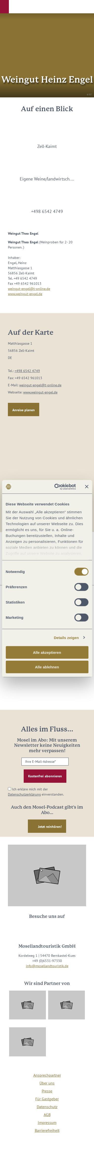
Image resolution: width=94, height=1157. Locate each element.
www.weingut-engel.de (25, 294)
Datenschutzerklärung (24, 794)
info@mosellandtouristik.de (47, 966)
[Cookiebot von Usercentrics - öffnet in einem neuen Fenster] (56, 486)
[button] (4, 6)
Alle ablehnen (47, 667)
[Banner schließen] (86, 486)
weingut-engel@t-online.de (29, 288)
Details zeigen (66, 637)
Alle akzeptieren (47, 652)
